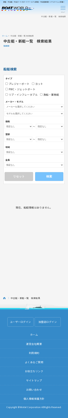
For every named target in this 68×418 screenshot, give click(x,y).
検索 (49, 176)
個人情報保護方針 (34, 398)
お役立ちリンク (34, 371)
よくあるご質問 (34, 362)
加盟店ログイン (47, 322)
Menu (63, 9)
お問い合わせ (34, 389)
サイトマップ (34, 380)
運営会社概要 (34, 344)
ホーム (5, 35)
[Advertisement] (34, 25)
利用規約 (34, 353)
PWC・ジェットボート (20, 89)
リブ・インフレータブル (21, 94)
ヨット (37, 84)
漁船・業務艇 (49, 94)
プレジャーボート (17, 84)
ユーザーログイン (20, 322)
